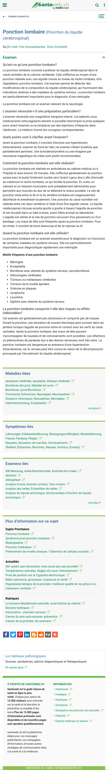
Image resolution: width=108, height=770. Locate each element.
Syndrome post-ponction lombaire (30, 538)
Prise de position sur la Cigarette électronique (37, 575)
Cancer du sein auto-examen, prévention (34, 616)
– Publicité (61, 715)
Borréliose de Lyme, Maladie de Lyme (32, 385)
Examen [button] (10, 57)
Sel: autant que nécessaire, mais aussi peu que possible (44, 566)
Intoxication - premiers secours (28, 612)
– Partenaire (62, 699)
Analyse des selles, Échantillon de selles (34, 488)
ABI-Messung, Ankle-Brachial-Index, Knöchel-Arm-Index (43, 471)
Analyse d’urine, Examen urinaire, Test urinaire (37, 484)
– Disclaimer (62, 705)
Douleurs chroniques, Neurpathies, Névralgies (37, 398)
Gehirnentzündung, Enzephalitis (28, 403)
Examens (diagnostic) (18, 17)
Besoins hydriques (20, 608)
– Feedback (61, 694)
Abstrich (13, 475)
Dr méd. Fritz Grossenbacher (26, 47)
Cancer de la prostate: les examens (31, 621)
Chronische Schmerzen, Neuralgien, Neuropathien (40, 394)
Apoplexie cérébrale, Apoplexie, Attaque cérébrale (40, 381)
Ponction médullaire (21, 547)
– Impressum (62, 689)
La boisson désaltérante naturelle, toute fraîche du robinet (45, 603)
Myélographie (17, 542)
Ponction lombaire (20, 534)
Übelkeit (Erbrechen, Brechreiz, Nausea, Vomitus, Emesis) (45, 447)
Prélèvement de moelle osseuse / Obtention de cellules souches (49, 551)
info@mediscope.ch (68, 768)
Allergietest (15, 480)
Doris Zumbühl (56, 47)
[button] (104, 5)
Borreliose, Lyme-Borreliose (25, 390)
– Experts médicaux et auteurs (72, 721)
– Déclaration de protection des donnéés (78, 710)
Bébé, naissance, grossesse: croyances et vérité (39, 579)
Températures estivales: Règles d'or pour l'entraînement (44, 571)
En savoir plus (16, 667)
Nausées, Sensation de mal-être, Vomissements (39, 443)
